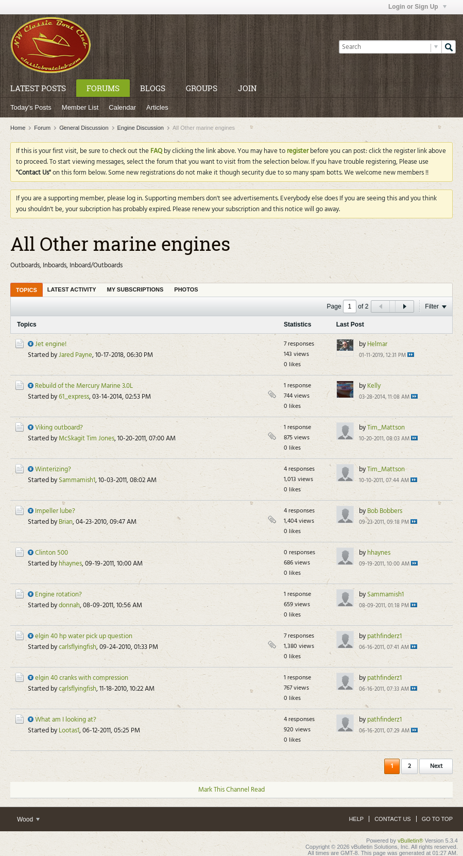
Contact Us (392, 819)
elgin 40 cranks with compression (81, 678)
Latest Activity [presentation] (71, 289)
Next (436, 766)
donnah (69, 605)
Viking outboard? (59, 427)
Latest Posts (38, 88)
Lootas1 (69, 730)
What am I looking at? (65, 719)
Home (17, 128)
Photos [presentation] (186, 289)
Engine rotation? (58, 594)
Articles (157, 107)
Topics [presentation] (26, 290)
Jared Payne (75, 355)
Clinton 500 (51, 552)
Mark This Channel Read (231, 789)
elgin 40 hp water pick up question (83, 636)
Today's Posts (31, 107)
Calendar (122, 107)
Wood (28, 819)
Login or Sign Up (417, 6)
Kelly (374, 386)
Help (356, 819)
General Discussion (83, 128)
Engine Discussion (140, 128)
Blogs (152, 88)
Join (247, 88)
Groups (201, 88)
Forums (103, 88)
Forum (42, 128)
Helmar (377, 344)
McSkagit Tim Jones (86, 438)
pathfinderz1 (384, 636)
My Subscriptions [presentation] (135, 289)
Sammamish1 (77, 480)
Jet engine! (50, 344)
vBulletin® (410, 840)
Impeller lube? (55, 511)
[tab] (26, 290)
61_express (74, 396)
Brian (66, 522)
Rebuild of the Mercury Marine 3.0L (84, 386)
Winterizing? (53, 469)
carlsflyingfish (77, 647)
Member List (80, 107)
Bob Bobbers (384, 511)
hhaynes (70, 563)
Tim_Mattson (386, 427)
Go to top (437, 819)
